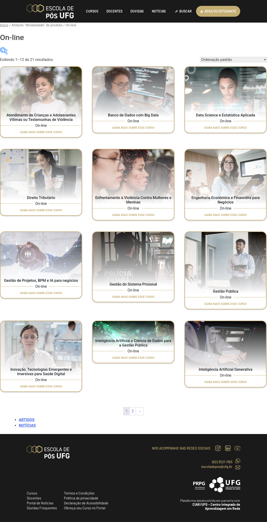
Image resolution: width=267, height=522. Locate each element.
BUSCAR (185, 11)
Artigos (27, 420)
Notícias (27, 425)
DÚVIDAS (137, 11)
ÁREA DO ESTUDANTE (220, 11)
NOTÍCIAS (159, 11)
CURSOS (92, 11)
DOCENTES (114, 11)
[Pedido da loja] (233, 59)
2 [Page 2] (133, 411)
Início (4, 25)
